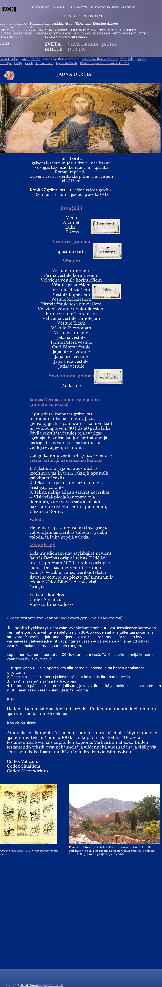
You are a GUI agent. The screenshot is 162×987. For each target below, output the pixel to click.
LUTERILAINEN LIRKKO (18, 33)
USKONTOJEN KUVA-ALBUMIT (113, 7)
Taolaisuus (83, 23)
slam (45, 27)
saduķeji (6, 63)
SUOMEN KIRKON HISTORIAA (66, 36)
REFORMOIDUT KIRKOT (54, 33)
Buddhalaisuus (63, 23)
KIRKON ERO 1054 (83, 30)
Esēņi (18, 63)
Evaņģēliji (127, 59)
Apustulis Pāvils (66, 63)
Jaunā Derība (30, 59)
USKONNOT (40, 7)
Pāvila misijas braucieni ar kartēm (104, 63)
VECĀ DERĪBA (83, 44)
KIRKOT (59, 7)
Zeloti (29, 63)
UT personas (44, 63)
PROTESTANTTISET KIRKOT (118, 30)
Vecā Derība (9, 59)
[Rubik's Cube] (9, 75)
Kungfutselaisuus (105, 23)
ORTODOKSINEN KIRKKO (19, 30)
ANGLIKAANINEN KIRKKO (91, 33)
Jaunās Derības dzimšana (99, 59)
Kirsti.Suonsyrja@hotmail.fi (41, 985)
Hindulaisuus (39, 23)
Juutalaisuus (29, 27)
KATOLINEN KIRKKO (54, 30)
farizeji (142, 59)
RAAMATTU (78, 7)
